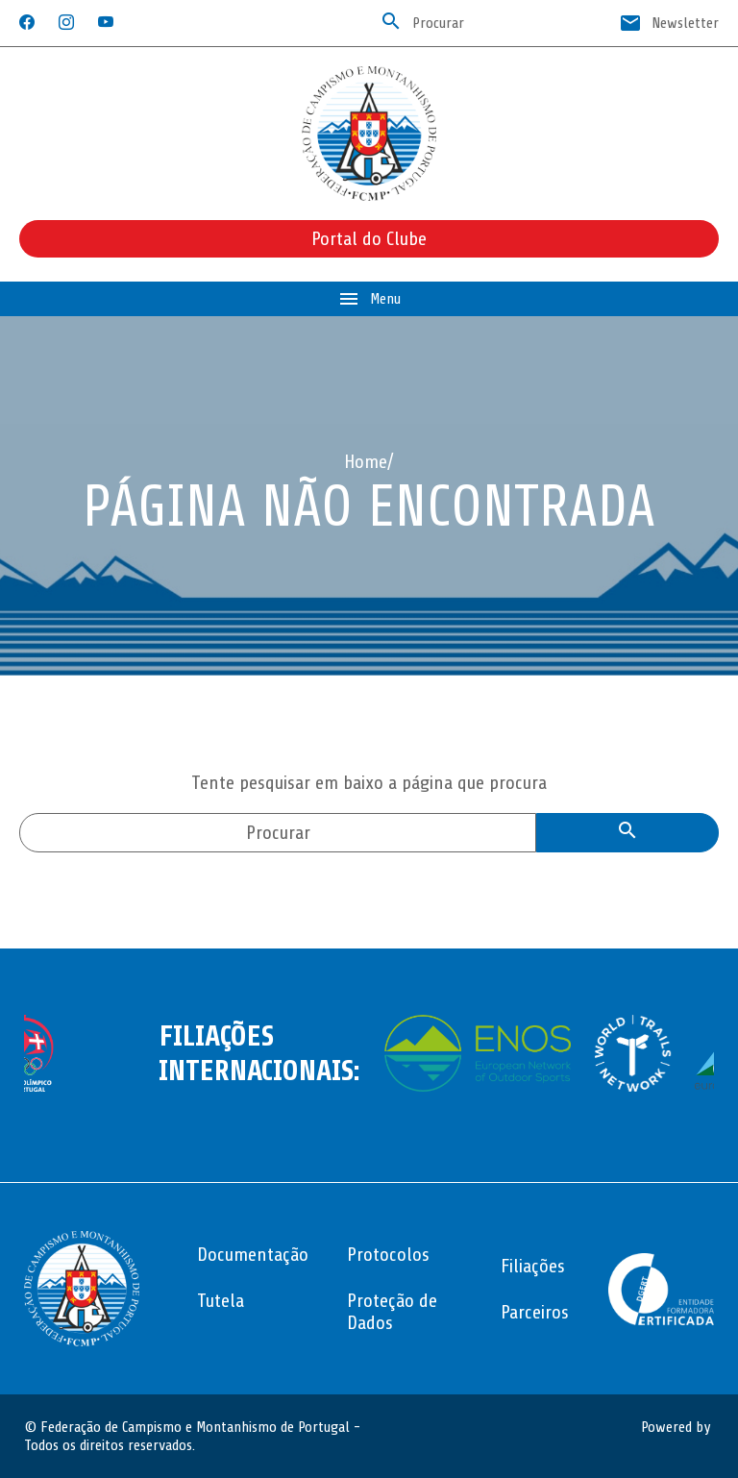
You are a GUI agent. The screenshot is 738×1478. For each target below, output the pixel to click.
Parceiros (535, 1312)
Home (365, 462)
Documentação (252, 1255)
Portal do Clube (369, 239)
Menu (369, 298)
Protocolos (388, 1255)
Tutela (220, 1301)
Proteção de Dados (392, 1312)
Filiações (533, 1266)
